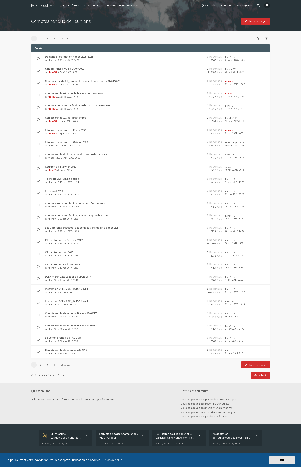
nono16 (229, 105)
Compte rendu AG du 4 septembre (65, 117)
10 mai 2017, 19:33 (234, 267)
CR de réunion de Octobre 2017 (64, 240)
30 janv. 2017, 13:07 (234, 316)
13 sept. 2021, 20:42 (235, 120)
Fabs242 (53, 72)
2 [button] (40, 38)
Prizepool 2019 (54, 191)
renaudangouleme (234, 142)
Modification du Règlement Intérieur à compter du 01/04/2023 (82, 81)
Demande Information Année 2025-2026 (69, 56)
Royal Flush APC (43, 5)
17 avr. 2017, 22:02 (234, 279)
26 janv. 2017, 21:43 (234, 328)
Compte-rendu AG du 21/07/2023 (64, 68)
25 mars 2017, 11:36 (235, 292)
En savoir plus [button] (112, 460)
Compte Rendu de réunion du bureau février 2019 (75, 203)
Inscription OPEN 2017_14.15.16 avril (66, 289)
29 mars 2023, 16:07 (235, 84)
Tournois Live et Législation (62, 178)
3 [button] (47, 38)
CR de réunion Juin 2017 (59, 252)
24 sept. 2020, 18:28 (235, 145)
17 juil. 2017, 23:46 (234, 255)
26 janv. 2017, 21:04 (234, 340)
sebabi (228, 166)
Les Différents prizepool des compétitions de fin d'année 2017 (82, 227)
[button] (54, 38)
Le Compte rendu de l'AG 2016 (63, 337)
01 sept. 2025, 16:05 (235, 59)
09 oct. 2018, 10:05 (234, 218)
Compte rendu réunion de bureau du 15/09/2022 (74, 93)
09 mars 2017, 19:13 (235, 304)
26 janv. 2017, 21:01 (234, 353)
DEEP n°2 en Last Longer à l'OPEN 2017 (68, 276)
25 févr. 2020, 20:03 (234, 157)
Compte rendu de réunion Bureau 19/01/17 (71, 313)
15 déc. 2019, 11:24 (234, 181)
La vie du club (92, 5)
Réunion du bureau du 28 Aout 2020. (66, 142)
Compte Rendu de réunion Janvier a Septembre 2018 (76, 215)
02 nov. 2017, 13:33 (234, 230)
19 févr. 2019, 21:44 (234, 206)
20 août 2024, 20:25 (234, 71)
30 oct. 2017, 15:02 (234, 243)
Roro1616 (54, 60)
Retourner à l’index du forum (47, 375)
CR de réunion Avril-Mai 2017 (62, 264)
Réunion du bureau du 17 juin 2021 (66, 130)
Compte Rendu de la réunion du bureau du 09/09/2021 (77, 105)
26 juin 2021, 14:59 (234, 133)
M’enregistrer (244, 5)
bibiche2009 (231, 118)
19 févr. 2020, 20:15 (234, 169)
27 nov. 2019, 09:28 (234, 194)
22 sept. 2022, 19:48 (235, 96)
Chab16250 (54, 145)
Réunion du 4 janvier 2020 (60, 166)
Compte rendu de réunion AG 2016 (66, 350)
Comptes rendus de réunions (123, 5)
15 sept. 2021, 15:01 (235, 108)
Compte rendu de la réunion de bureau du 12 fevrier (77, 154)
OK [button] (282, 460)
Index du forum (70, 5)
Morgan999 (231, 69)
